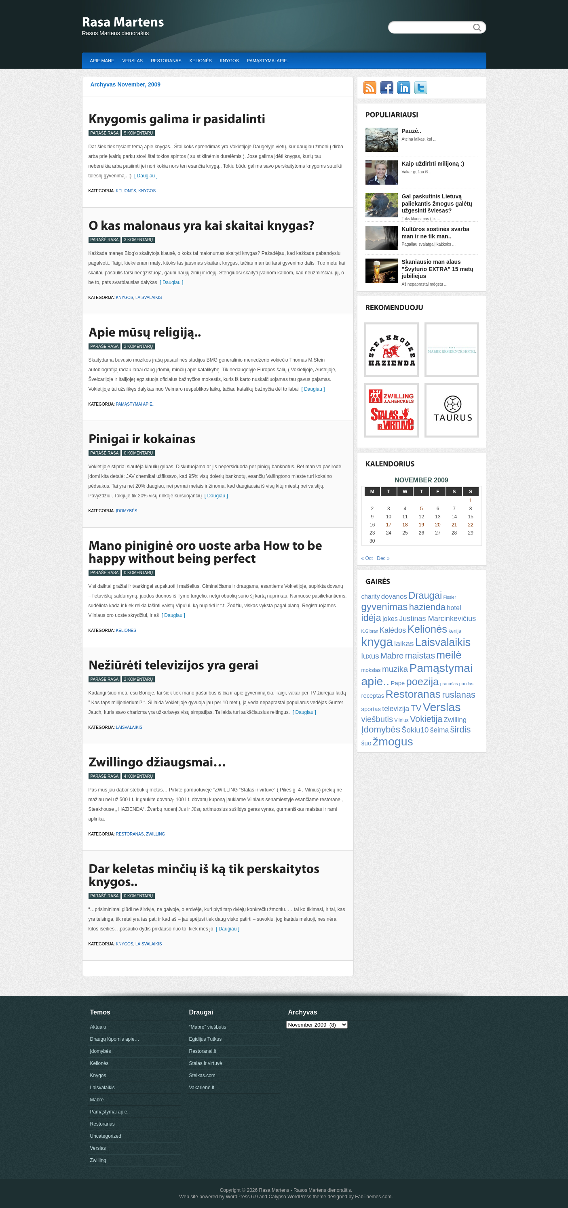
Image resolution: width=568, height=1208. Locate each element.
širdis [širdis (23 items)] (460, 729)
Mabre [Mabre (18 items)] (391, 655)
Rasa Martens (274, 1190)
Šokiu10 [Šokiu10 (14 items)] (415, 730)
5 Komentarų (138, 133)
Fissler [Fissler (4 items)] (449, 597)
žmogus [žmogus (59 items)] (393, 741)
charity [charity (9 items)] (370, 596)
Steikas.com (202, 1075)
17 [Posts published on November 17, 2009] (388, 525)
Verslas (132, 60)
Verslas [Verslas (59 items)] (441, 707)
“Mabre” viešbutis (207, 1027)
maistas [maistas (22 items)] (420, 655)
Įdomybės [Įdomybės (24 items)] (380, 729)
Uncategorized (105, 1136)
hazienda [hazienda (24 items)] (427, 607)
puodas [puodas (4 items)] (466, 683)
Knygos (229, 60)
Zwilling (155, 834)
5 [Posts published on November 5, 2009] (421, 508)
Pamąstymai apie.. (268, 60)
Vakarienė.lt (201, 1087)
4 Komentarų (138, 776)
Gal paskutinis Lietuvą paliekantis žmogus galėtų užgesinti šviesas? (437, 203)
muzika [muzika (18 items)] (395, 669)
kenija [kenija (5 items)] (455, 631)
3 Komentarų (138, 240)
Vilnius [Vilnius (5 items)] (402, 720)
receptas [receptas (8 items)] (372, 695)
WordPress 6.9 (242, 1197)
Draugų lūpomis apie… (114, 1039)
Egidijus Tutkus (205, 1039)
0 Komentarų (138, 453)
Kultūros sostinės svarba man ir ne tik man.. (435, 233)
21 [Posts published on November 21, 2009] (454, 525)
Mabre (97, 1100)
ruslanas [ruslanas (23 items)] (458, 695)
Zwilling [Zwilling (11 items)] (455, 720)
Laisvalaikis (148, 297)
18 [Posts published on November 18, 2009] (405, 525)
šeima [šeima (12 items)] (439, 730)
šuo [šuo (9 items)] (366, 743)
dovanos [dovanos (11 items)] (394, 596)
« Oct (367, 558)
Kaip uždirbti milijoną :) (433, 163)
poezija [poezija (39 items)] (422, 681)
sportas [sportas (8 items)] (371, 709)
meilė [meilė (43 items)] (449, 655)
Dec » (383, 558)
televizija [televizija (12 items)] (395, 709)
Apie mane (102, 60)
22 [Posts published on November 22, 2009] (470, 525)
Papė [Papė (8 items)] (398, 683)
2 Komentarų (138, 346)
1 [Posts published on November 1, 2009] (470, 500)
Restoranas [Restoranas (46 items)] (413, 694)
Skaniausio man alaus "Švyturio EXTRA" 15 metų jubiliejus (437, 269)
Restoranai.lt (202, 1051)
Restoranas (166, 60)
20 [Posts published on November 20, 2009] (437, 525)
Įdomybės (126, 511)
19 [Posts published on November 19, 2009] (421, 525)
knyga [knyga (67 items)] (377, 641)
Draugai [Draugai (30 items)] (425, 595)
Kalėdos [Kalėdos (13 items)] (393, 630)
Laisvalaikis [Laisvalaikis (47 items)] (443, 642)
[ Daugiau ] (144, 176)
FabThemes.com (373, 1197)
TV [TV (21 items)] (415, 708)
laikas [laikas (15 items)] (404, 643)
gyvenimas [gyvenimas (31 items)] (384, 606)
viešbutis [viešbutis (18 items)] (377, 719)
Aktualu (98, 1027)
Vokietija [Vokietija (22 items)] (426, 719)
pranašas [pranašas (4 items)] (449, 683)
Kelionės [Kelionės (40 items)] (428, 629)
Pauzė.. (411, 131)
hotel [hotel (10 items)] (454, 607)
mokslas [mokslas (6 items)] (371, 670)
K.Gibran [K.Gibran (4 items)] (369, 631)
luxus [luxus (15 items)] (370, 656)
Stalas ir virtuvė (205, 1063)
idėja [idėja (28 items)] (371, 617)
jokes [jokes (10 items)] (390, 618)
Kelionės (201, 60)
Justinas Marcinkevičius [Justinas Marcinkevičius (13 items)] (437, 619)
